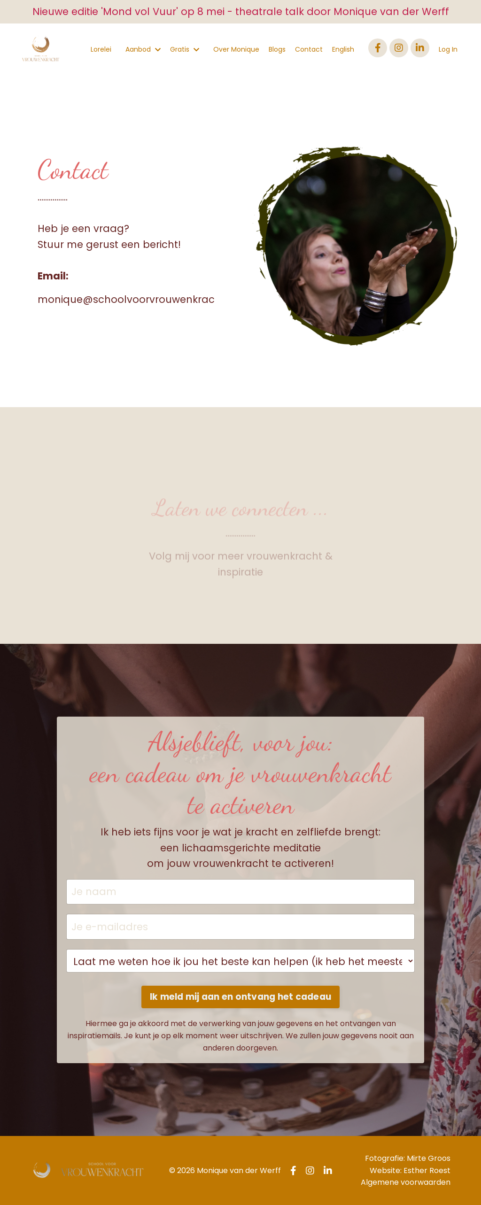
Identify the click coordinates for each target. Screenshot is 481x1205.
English (343, 49)
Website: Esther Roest (410, 1170)
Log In (448, 49)
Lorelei (101, 49)
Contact (309, 49)
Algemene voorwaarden (405, 1182)
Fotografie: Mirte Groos (407, 1158)
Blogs (277, 49)
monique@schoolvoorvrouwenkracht (131, 299)
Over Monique (236, 49)
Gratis (184, 49)
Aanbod (143, 49)
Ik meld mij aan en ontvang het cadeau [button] (240, 996)
